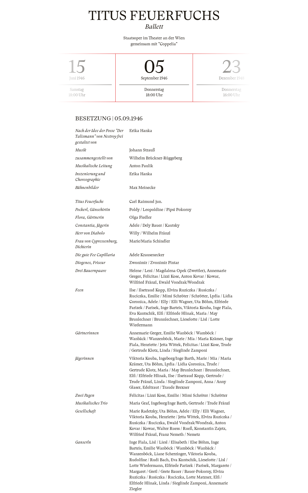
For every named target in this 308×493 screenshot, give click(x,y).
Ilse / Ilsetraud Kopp (147, 290)
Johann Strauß (142, 150)
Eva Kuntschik (142, 313)
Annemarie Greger (145, 333)
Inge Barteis (171, 307)
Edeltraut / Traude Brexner (165, 387)
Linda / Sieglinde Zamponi (183, 350)
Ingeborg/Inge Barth (176, 358)
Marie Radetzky (143, 411)
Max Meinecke (142, 187)
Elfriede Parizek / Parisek (187, 465)
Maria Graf (139, 403)
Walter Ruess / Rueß (174, 428)
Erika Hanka (140, 130)
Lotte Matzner (198, 477)
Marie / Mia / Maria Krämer (198, 338)
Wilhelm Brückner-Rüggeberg (155, 158)
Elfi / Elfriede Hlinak (175, 313)
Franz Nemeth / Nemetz (179, 434)
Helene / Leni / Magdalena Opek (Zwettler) (167, 270)
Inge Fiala (222, 307)
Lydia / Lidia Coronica (184, 364)
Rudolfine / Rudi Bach (149, 460)
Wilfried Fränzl (143, 282)
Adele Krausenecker (146, 255)
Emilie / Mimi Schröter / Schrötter (178, 296)
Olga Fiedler (140, 217)
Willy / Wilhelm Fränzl (149, 233)
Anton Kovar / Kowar (200, 276)
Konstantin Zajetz (209, 428)
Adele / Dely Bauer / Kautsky (154, 225)
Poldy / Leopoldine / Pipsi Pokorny (160, 209)
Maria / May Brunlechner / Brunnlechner (193, 370)
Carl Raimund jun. (145, 201)
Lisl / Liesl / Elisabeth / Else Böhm (179, 442)
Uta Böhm (203, 301)
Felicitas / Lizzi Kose (161, 276)
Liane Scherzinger (170, 454)
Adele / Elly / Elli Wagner (170, 301)
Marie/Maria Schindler (149, 241)
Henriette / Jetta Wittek (160, 344)
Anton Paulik (141, 166)
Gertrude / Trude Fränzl (209, 403)
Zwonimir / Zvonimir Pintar (154, 262)
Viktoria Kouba (197, 307)
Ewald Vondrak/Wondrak (182, 282)
